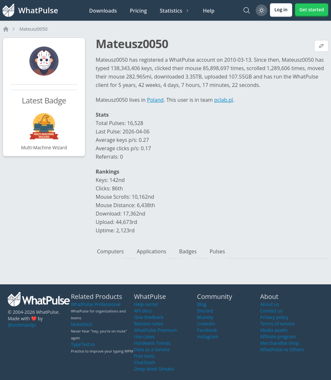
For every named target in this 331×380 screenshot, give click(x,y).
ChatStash (144, 362)
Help (209, 10)
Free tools (144, 356)
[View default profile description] (321, 46)
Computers (110, 251)
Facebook (207, 330)
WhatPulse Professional (95, 304)
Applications (151, 251)
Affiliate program (278, 336)
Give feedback (149, 317)
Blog (202, 304)
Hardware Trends (152, 343)
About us (269, 304)
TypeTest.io (83, 344)
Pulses (217, 251)
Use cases (144, 336)
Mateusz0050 (33, 29)
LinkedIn (206, 324)
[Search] (247, 10)
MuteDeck (81, 324)
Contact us (271, 311)
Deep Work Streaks (154, 369)
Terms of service (277, 324)
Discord (205, 311)
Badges (188, 251)
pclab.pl (223, 99)
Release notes (148, 324)
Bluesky (205, 317)
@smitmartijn (22, 325)
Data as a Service (151, 349)
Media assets (274, 330)
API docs (143, 311)
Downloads (103, 10)
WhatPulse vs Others (282, 349)
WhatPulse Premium (155, 330)
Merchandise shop (279, 343)
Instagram (208, 336)
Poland (155, 99)
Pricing (138, 10)
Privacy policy (274, 317)
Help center (146, 304)
